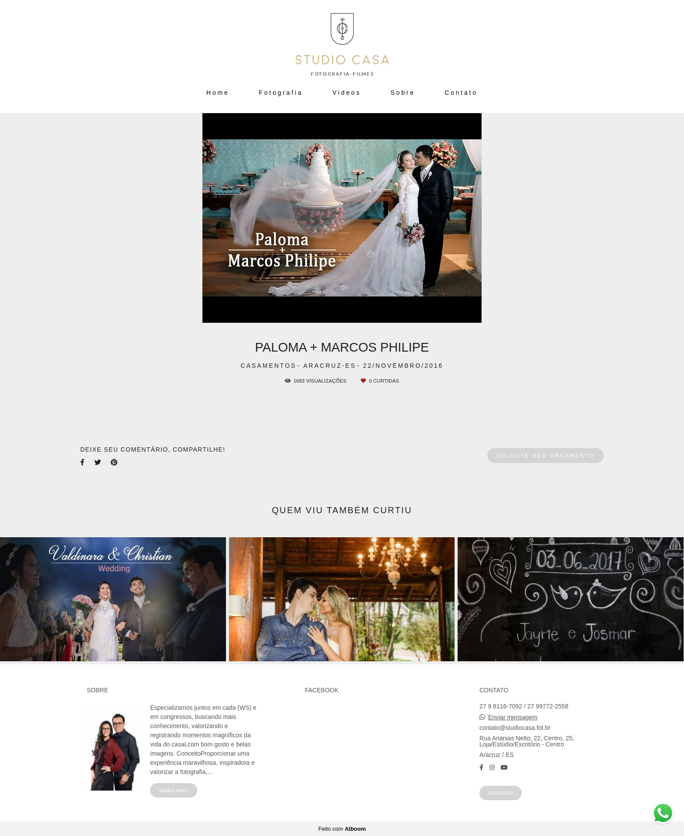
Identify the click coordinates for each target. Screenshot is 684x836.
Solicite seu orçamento (545, 455)
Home (217, 92)
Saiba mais (173, 790)
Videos (346, 92)
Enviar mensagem (512, 717)
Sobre (402, 92)
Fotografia (281, 92)
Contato (461, 92)
